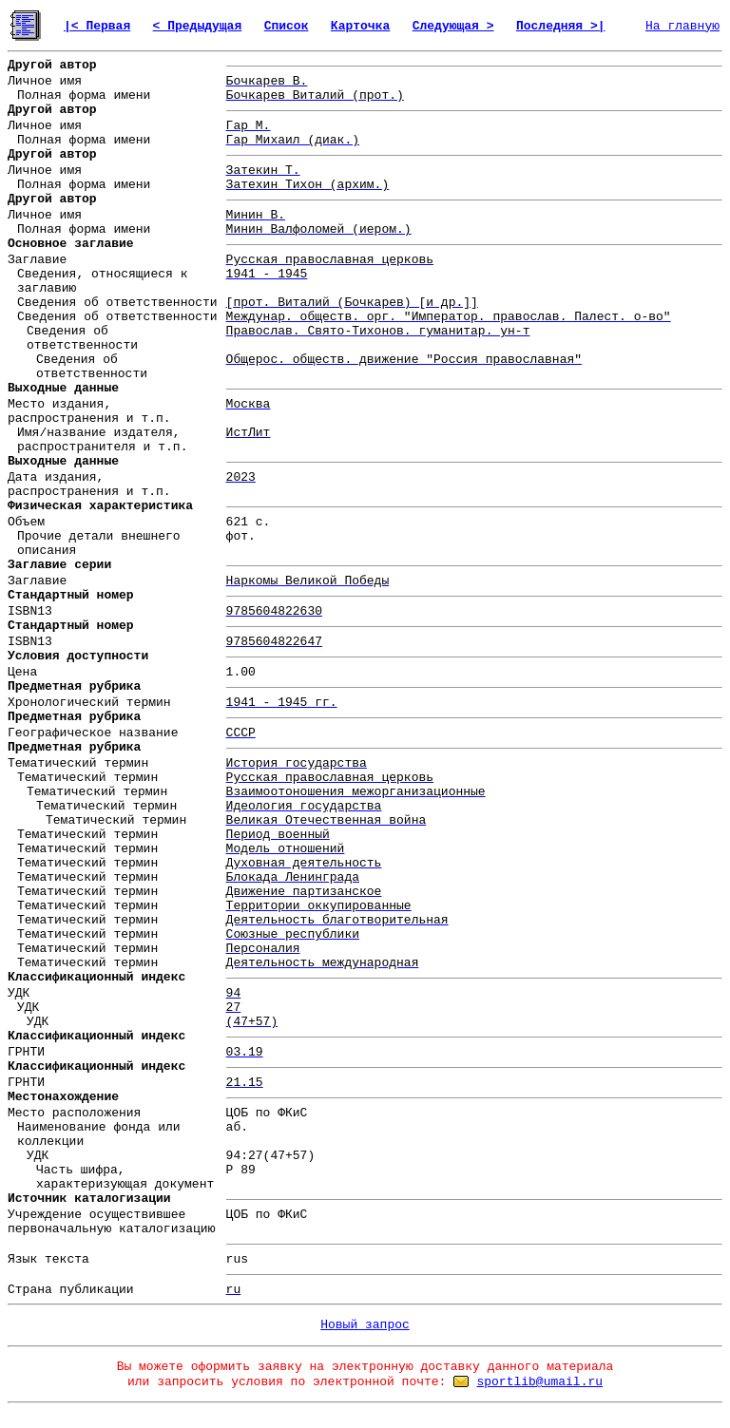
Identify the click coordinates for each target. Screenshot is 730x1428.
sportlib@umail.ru (539, 1382)
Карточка (360, 26)
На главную (682, 26)
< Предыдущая (197, 26)
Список (286, 26)
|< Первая (97, 26)
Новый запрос (365, 1325)
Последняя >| (560, 26)
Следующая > (453, 26)
